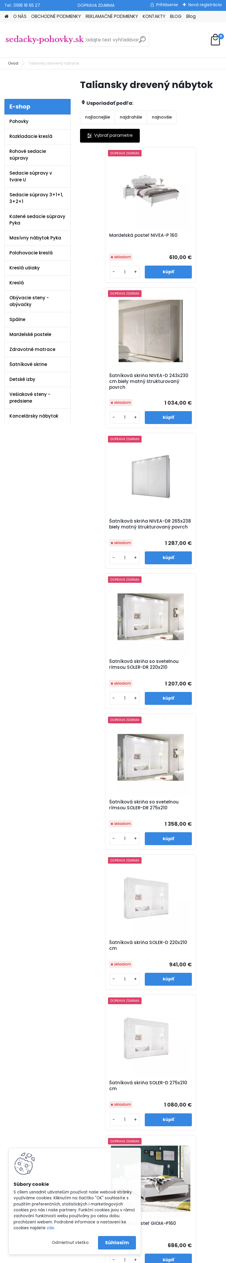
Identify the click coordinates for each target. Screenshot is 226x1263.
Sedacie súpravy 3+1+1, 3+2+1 (36, 198)
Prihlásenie (167, 5)
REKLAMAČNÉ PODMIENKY (112, 16)
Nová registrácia (205, 5)
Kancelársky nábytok (33, 416)
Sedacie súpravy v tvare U (30, 176)
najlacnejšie (97, 117)
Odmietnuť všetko (70, 1242)
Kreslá (16, 283)
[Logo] (44, 40)
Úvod (13, 63)
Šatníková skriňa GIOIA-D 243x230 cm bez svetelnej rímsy (184, 824)
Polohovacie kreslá (31, 253)
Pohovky (19, 121)
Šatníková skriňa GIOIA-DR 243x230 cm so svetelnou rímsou (114, 824)
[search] (142, 42)
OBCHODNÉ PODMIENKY (56, 16)
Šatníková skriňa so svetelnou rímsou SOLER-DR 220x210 (186, 392)
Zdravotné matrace (32, 349)
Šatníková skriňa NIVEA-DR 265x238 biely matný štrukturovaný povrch (114, 392)
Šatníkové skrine (28, 364)
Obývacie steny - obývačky (29, 301)
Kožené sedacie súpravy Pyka (37, 219)
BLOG (176, 16)
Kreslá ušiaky (24, 268)
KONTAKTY (154, 16)
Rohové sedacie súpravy (27, 154)
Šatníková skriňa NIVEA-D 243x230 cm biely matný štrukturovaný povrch (185, 244)
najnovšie (162, 117)
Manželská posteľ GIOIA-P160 (185, 680)
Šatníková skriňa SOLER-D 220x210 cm (185, 536)
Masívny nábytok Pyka (35, 238)
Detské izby (22, 379)
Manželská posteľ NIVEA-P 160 (115, 242)
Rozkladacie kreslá (30, 136)
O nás (79, 950)
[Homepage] (6, 16)
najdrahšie (131, 117)
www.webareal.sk (137, 1257)
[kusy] (97, 283)
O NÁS (19, 16)
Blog (191, 16)
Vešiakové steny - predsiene (29, 397)
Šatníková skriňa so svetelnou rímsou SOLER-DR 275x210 (115, 538)
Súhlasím (117, 1242)
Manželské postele (30, 334)
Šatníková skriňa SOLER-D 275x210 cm (114, 680)
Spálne (17, 319)
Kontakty (82, 987)
